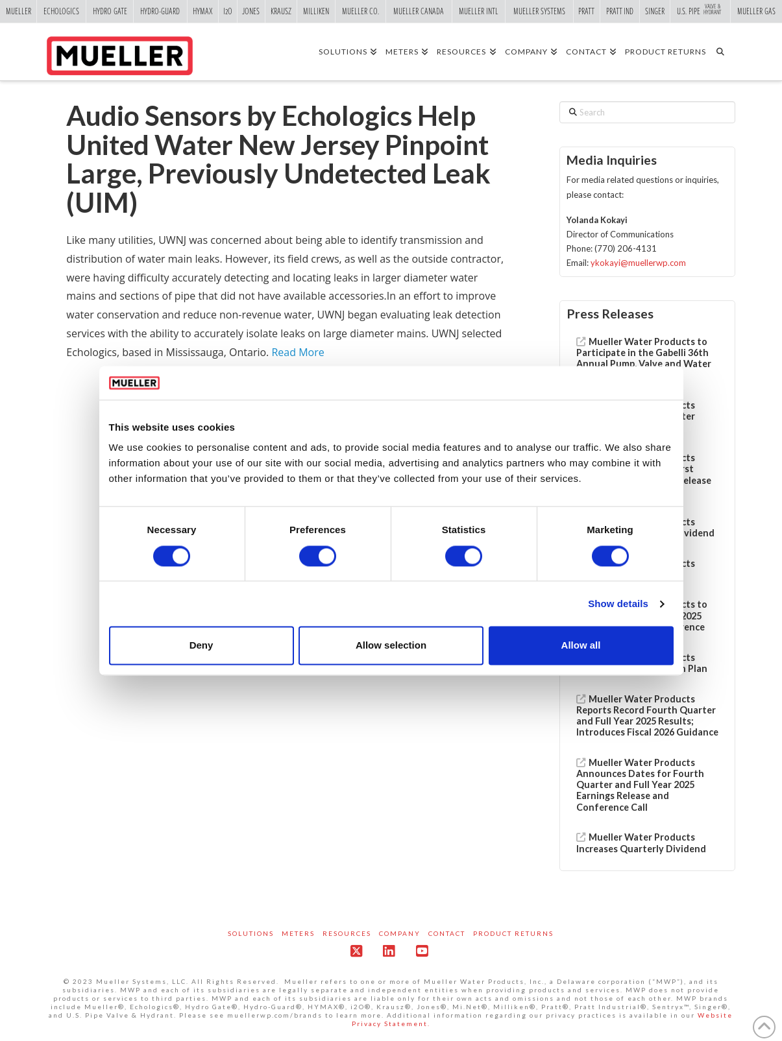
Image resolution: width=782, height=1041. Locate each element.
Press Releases (610, 313)
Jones (251, 11)
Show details (618, 603)
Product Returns (513, 933)
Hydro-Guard (160, 11)
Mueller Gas (756, 11)
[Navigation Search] (724, 51)
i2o (227, 11)
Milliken (316, 11)
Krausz (281, 11)
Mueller (18, 11)
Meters (298, 933)
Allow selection (391, 645)
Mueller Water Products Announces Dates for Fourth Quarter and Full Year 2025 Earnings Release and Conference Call (640, 785)
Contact (446, 933)
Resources (347, 933)
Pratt (586, 11)
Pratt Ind (619, 11)
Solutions (251, 933)
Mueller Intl (478, 11)
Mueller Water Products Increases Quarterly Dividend (641, 843)
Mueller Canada (418, 11)
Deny (201, 645)
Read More (297, 352)
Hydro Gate (110, 11)
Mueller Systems (539, 11)
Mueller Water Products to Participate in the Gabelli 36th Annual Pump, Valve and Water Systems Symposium (643, 358)
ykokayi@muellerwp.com (638, 262)
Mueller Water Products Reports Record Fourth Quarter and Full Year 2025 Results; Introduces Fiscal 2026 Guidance (647, 715)
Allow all (581, 645)
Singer (655, 11)
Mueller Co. (360, 11)
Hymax (203, 11)
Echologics (61, 11)
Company (400, 933)
